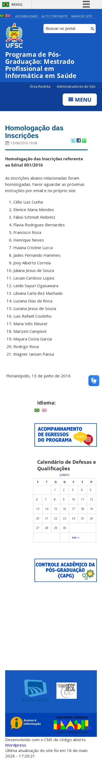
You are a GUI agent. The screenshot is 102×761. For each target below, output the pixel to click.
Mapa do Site (81, 16)
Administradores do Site (76, 86)
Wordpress (15, 745)
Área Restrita (40, 86)
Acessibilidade (26, 16)
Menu (79, 99)
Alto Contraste (55, 16)
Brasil (17, 4)
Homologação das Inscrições (34, 131)
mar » (75, 537)
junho (64, 475)
